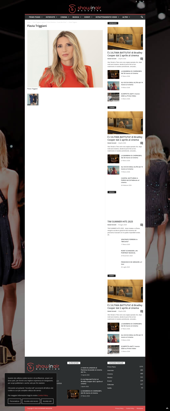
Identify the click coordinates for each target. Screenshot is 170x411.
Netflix (109, 388)
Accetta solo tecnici (31, 401)
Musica (76, 17)
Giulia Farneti (112, 58)
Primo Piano (35, 17)
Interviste (51, 17)
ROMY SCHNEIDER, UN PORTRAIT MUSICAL (129, 252)
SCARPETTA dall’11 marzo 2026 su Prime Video (130, 95)
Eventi (88, 17)
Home (29, 22)
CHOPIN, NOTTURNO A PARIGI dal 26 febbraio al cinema (130, 180)
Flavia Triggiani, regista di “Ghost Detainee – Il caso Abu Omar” (50, 22)
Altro (126, 17)
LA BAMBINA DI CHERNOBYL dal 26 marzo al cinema (131, 72)
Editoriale (110, 384)
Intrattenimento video (107, 17)
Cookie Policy (43, 395)
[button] (141, 17)
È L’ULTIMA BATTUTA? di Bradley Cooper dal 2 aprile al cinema (125, 54)
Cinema (64, 17)
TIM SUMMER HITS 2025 (120, 221)
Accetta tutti (47, 401)
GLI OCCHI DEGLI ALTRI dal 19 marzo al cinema (132, 83)
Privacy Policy (119, 408)
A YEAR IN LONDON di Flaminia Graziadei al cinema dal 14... (91, 370)
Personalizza (14, 401)
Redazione (140, 408)
